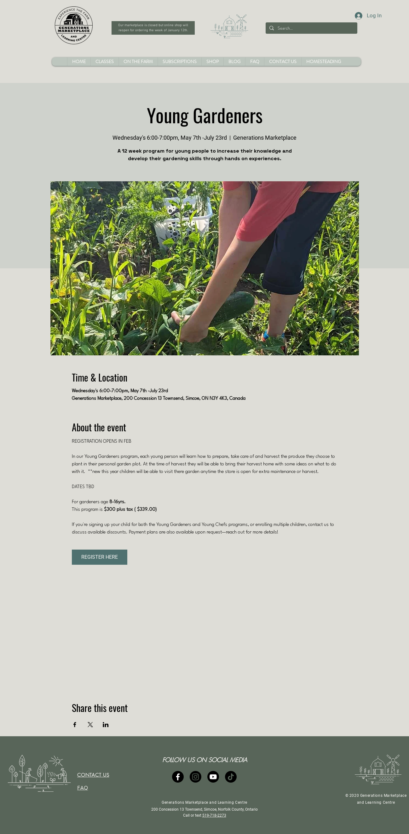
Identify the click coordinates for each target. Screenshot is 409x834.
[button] (212, 61)
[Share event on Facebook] (75, 724)
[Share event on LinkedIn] (106, 724)
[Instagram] (195, 777)
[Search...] (311, 28)
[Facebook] (178, 777)
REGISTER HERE (99, 557)
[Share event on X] (90, 724)
